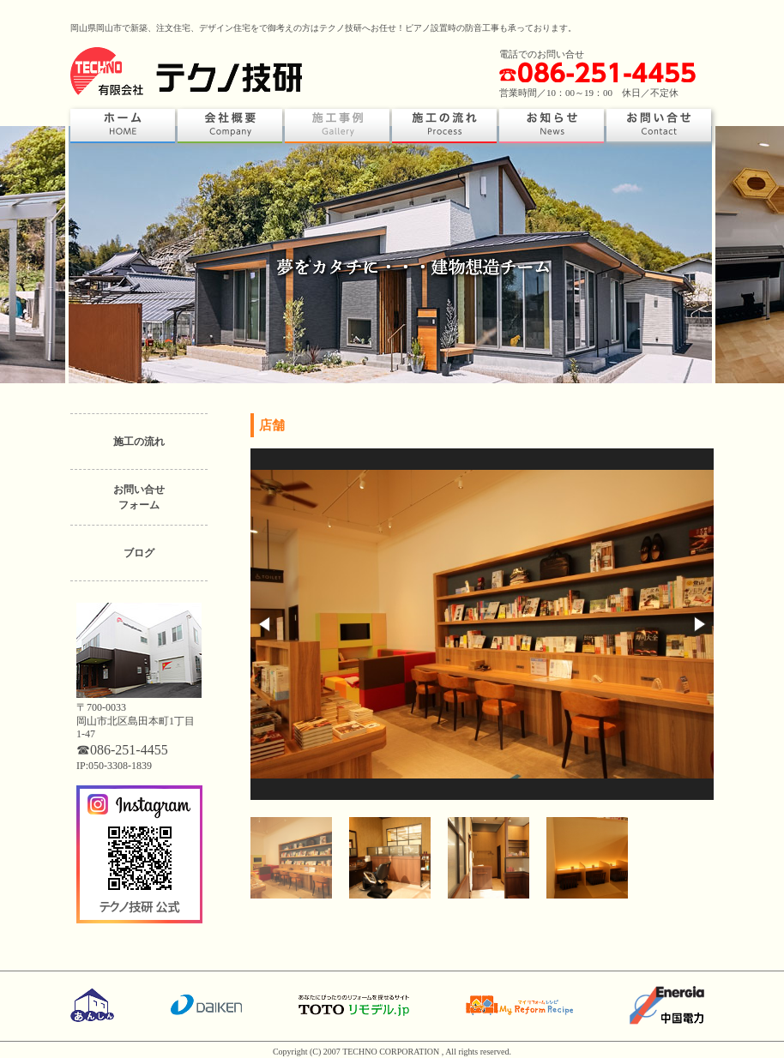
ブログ (139, 553)
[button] (266, 624)
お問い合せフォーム (139, 497)
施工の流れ (139, 442)
